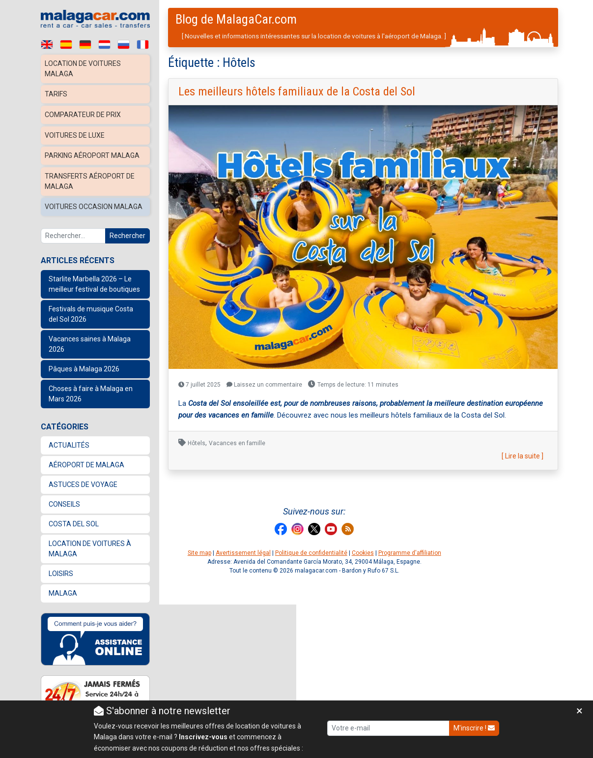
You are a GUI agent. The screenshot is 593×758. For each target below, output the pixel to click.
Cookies (363, 552)
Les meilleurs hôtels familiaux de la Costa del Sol (296, 91)
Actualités (69, 440)
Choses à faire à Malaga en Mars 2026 (91, 388)
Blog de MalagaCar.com (236, 19)
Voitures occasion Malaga (95, 202)
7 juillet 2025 (199, 384)
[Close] (579, 711)
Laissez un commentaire (264, 384)
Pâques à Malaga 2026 (84, 363)
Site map (199, 552)
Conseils (64, 499)
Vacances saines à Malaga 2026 (90, 339)
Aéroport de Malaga (86, 459)
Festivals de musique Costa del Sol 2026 (91, 309)
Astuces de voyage (83, 479)
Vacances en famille (237, 443)
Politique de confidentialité (311, 552)
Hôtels (196, 443)
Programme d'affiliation (409, 552)
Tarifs (56, 93)
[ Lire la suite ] (522, 456)
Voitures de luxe (76, 133)
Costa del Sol (74, 518)
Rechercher (127, 230)
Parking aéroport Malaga (93, 152)
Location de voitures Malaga (85, 69)
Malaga (63, 588)
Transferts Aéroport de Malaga (91, 177)
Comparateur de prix (84, 113)
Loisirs (61, 568)
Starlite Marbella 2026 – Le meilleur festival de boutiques (94, 279)
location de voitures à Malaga (90, 543)
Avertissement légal (243, 552)
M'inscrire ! (474, 728)
